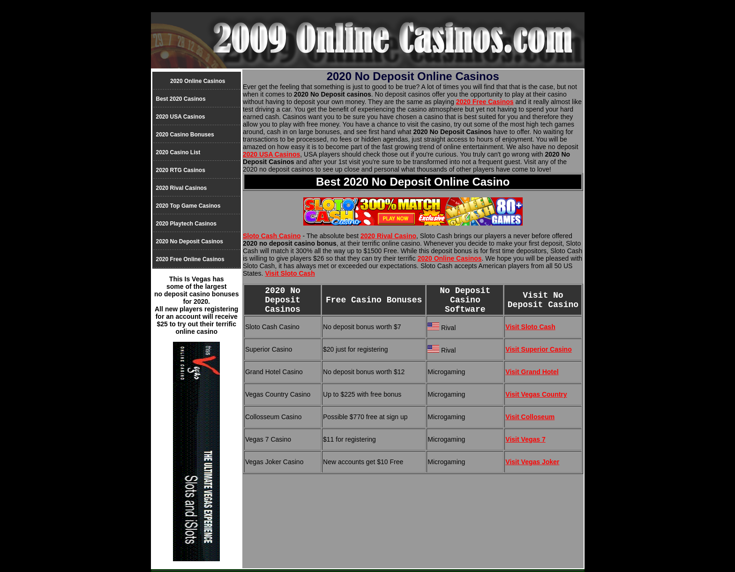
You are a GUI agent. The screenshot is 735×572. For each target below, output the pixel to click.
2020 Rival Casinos (181, 188)
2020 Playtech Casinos (186, 223)
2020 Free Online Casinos (190, 259)
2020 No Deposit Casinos (189, 241)
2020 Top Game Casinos (188, 206)
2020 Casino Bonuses (185, 134)
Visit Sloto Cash (290, 273)
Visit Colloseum (530, 417)
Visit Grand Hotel (531, 372)
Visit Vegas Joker (532, 462)
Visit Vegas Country (536, 394)
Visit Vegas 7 (525, 439)
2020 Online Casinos (450, 258)
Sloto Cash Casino (272, 236)
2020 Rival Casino (388, 236)
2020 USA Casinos (271, 154)
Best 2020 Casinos (181, 99)
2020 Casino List (178, 152)
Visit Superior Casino (538, 349)
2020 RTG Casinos (180, 170)
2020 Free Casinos (485, 101)
